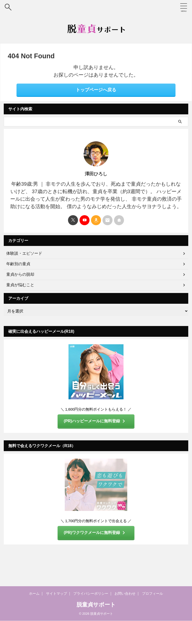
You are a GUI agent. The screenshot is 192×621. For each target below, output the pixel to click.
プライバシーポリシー (91, 593)
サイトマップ (61, 593)
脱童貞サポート (96, 604)
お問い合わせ (122, 593)
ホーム (41, 593)
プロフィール (146, 593)
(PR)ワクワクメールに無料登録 (95, 532)
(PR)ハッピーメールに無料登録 (95, 421)
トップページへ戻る (96, 90)
